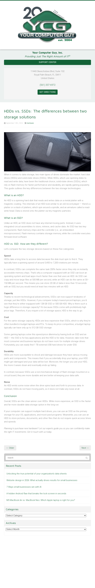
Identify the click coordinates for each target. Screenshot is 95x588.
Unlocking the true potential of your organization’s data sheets (36, 473)
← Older (10, 448)
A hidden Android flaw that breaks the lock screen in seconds (36, 493)
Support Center (47, 62)
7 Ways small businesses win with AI (23, 487)
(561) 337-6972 (47, 85)
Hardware (30, 123)
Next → (85, 448)
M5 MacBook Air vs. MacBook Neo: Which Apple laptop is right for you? (40, 500)
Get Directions (47, 92)
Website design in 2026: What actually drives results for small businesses (41, 480)
